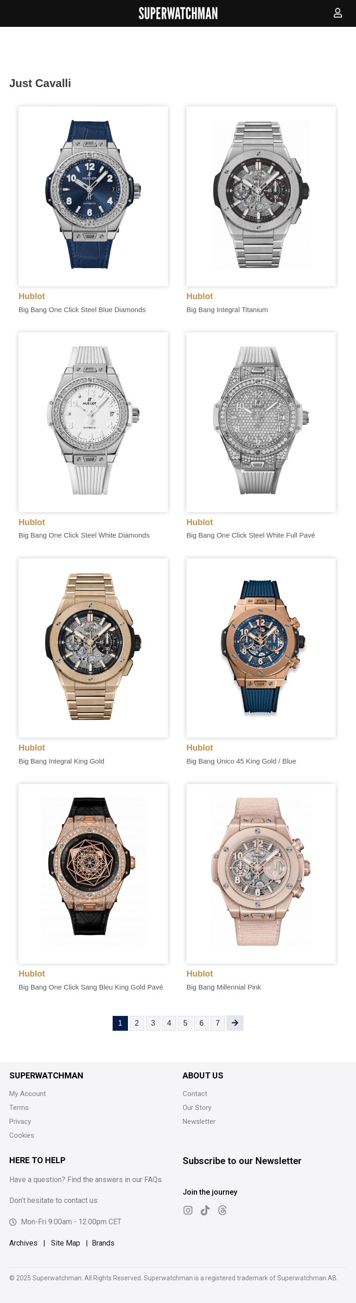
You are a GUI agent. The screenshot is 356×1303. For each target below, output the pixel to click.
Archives (23, 1243)
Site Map (65, 1243)
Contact (195, 1094)
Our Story (197, 1107)
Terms (19, 1107)
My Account (27, 1094)
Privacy (20, 1121)
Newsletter (199, 1121)
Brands (103, 1243)
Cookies (21, 1135)
